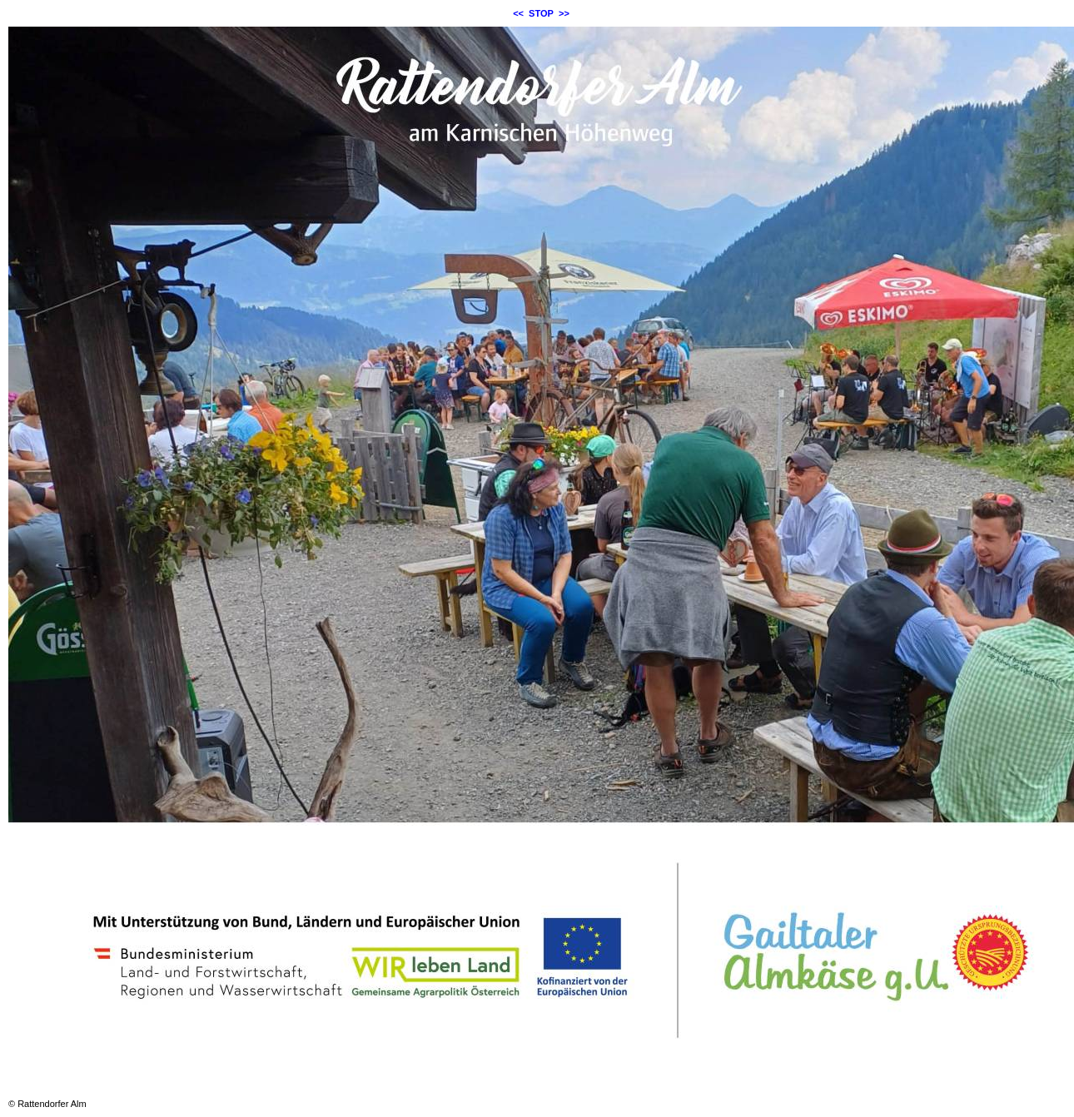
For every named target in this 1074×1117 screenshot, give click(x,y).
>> (564, 13)
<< (518, 13)
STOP (541, 13)
